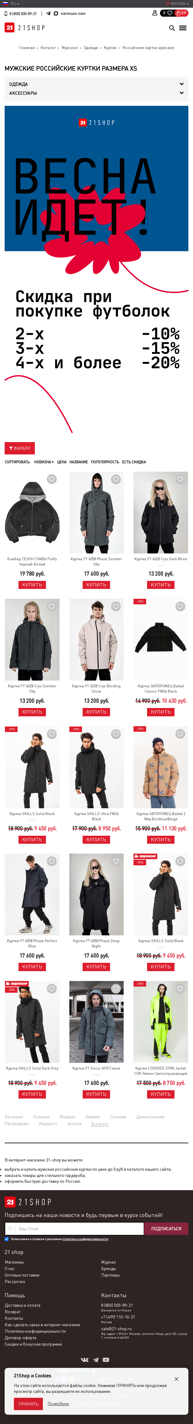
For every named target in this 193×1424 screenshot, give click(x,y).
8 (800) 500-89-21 (23, 14)
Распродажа (16, 1123)
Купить (32, 585)
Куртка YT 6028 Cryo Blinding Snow (96, 688)
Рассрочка (15, 1281)
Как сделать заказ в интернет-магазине (42, 1324)
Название (78, 462)
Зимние (92, 1116)
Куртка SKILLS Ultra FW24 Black (96, 816)
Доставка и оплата (22, 1305)
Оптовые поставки (22, 1275)
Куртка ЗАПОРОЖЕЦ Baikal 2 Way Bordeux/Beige (161, 816)
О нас (10, 1268)
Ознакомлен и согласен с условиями (59, 1239)
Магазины (14, 1262)
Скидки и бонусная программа (33, 1344)
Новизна (44, 462)
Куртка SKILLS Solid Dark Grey (32, 1068)
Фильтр (19, 448)
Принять (28, 1403)
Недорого (48, 1123)
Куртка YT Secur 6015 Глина (96, 1068)
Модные (67, 1116)
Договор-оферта (20, 1337)
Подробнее (58, 1403)
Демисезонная (150, 1116)
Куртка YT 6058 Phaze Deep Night (96, 943)
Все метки (100, 1124)
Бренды (108, 1268)
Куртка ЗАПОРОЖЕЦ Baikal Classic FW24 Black (161, 688)
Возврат (13, 1311)
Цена (61, 462)
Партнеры (110, 1275)
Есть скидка (134, 462)
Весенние (14, 1116)
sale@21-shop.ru (116, 1328)
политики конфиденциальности (85, 1239)
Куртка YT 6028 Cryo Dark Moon (160, 559)
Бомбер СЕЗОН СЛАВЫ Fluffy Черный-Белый (32, 561)
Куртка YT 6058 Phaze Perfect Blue (32, 943)
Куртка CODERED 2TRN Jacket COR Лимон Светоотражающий (160, 1071)
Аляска (74, 1123)
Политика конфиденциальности (35, 1331)
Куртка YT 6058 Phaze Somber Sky (96, 561)
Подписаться (166, 1228)
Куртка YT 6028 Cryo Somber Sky (32, 688)
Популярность (105, 462)
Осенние (41, 1116)
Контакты (14, 1318)
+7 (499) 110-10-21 (118, 1316)
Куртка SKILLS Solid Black (32, 814)
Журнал (108, 1262)
